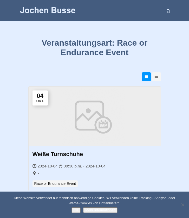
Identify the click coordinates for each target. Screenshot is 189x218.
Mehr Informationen (100, 210)
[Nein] (182, 204)
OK (76, 210)
